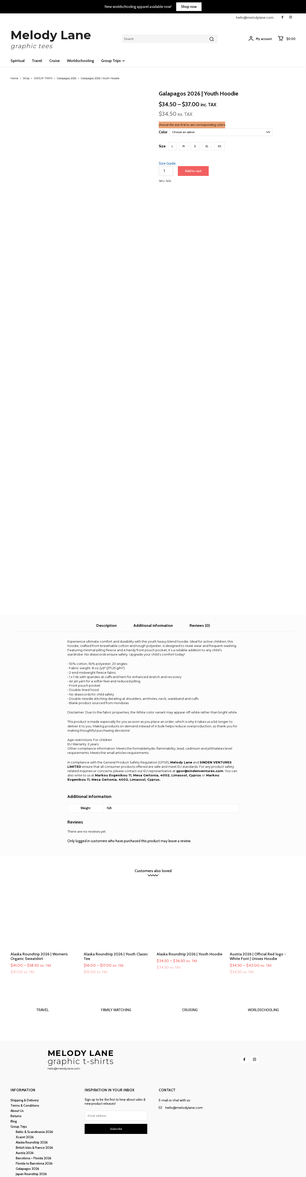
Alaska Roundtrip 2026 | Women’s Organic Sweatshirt (39, 917)
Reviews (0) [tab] (200, 587)
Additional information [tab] (153, 587)
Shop (26, 78)
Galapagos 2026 (66, 78)
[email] (116, 1077)
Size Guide (167, 163)
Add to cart (193, 171)
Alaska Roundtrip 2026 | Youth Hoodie (189, 915)
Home (14, 78)
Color (163, 132)
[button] (172, 146)
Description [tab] (106, 587)
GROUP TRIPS (43, 78)
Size (162, 146)
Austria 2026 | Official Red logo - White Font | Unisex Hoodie (258, 917)
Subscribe (116, 1091)
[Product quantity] (166, 171)
